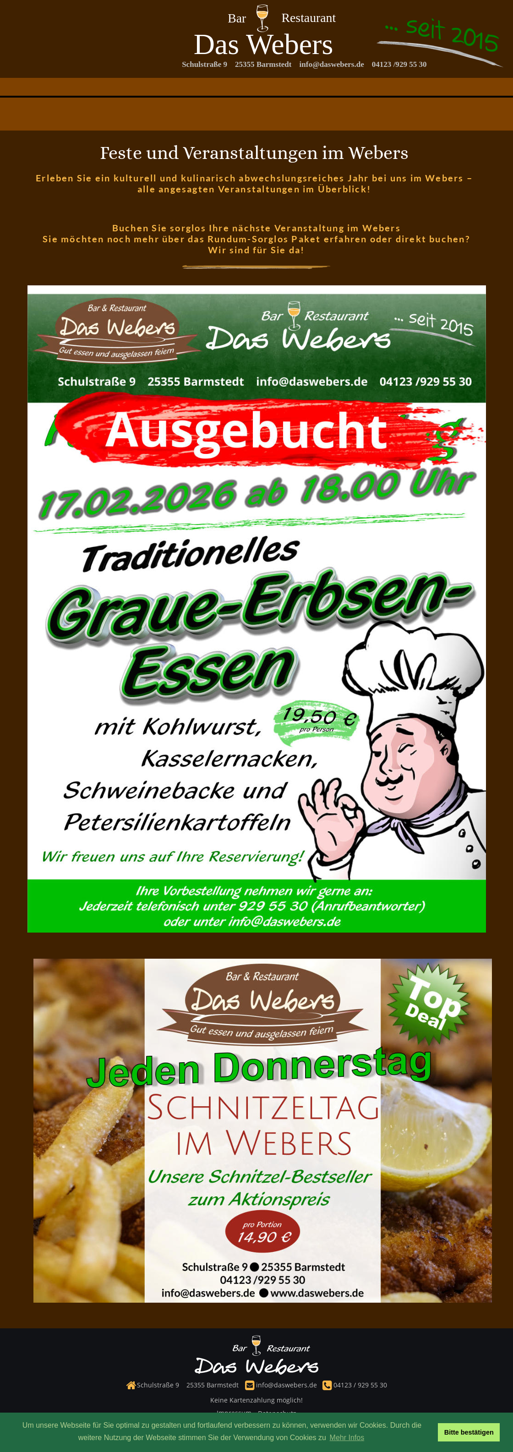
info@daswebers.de (286, 1385)
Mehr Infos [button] (347, 1437)
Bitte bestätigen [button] (469, 1432)
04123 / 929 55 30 (359, 1385)
